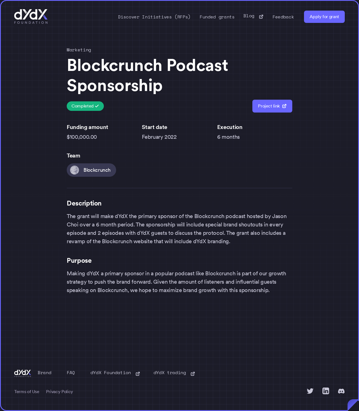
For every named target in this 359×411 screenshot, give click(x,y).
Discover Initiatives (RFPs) (154, 16)
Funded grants (217, 16)
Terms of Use (26, 391)
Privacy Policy (59, 391)
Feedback (283, 16)
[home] (31, 17)
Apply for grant (324, 16)
